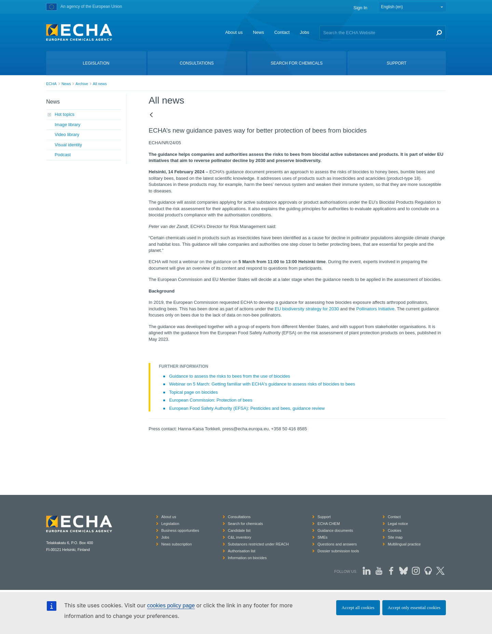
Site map (395, 537)
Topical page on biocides (193, 392)
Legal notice (398, 524)
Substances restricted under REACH (258, 544)
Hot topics (64, 114)
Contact (282, 32)
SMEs (322, 537)
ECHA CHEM (328, 524)
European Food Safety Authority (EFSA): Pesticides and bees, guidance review (247, 408)
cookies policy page (171, 605)
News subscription (176, 544)
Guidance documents (335, 530)
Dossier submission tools (338, 551)
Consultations (239, 517)
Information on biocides (247, 558)
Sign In (360, 7)
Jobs (304, 32)
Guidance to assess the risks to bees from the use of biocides (229, 376)
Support (324, 517)
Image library (67, 124)
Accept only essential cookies (414, 607)
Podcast (63, 154)
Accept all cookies (358, 607)
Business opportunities (180, 530)
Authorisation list (242, 551)
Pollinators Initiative (375, 308)
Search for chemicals (245, 524)
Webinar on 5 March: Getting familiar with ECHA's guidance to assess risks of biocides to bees (262, 384)
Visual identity (68, 144)
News (258, 32)
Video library (67, 134)
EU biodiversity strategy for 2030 (307, 308)
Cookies (394, 530)
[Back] (151, 115)
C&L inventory (239, 537)
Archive (82, 84)
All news (100, 84)
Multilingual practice (404, 544)
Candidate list (239, 530)
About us (234, 32)
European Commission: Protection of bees (210, 400)
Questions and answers (337, 544)
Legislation (170, 524)
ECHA (51, 84)
